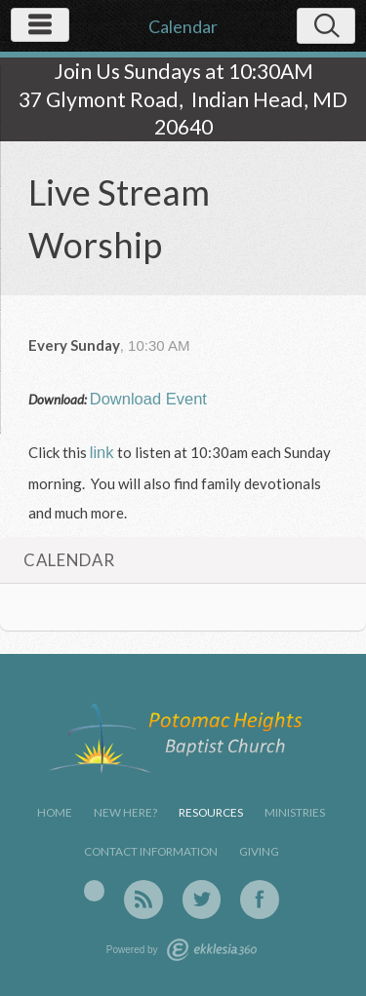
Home (54, 812)
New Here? (125, 812)
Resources (211, 812)
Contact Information (151, 851)
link (102, 452)
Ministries (294, 812)
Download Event (148, 398)
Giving (259, 851)
